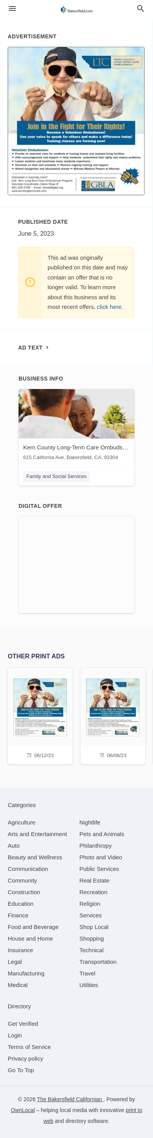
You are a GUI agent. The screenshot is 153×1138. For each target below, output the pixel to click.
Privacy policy (25, 1058)
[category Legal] (15, 961)
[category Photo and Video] (101, 857)
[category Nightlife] (90, 822)
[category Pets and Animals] (102, 834)
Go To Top (21, 1070)
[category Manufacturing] (26, 973)
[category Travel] (87, 973)
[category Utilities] (89, 985)
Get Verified (23, 1023)
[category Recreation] (94, 892)
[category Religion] (90, 903)
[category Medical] (18, 985)
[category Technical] (92, 950)
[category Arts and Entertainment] (37, 834)
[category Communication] (28, 868)
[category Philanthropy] (96, 845)
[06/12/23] (40, 715)
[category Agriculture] (22, 822)
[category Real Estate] (95, 880)
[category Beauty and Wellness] (35, 857)
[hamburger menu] (12, 9)
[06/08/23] (113, 715)
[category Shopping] (92, 938)
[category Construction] (24, 892)
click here (109, 306)
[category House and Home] (30, 938)
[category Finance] (18, 915)
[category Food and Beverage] (33, 927)
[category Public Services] (99, 868)
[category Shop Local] (94, 927)
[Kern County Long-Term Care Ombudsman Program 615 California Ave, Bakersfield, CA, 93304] (76, 426)
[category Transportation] (98, 961)
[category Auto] (14, 845)
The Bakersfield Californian (70, 1099)
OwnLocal (23, 1110)
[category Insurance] (20, 950)
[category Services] (91, 915)
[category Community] (22, 880)
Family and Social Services (56, 476)
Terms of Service (29, 1047)
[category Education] (21, 903)
